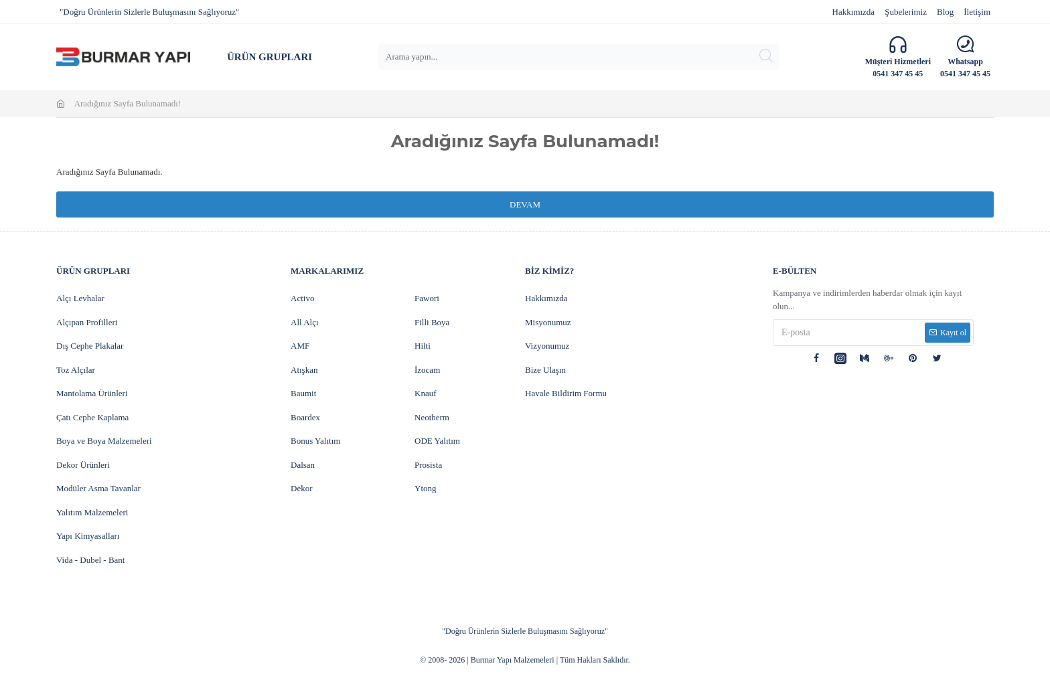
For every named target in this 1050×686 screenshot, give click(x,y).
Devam (525, 204)
